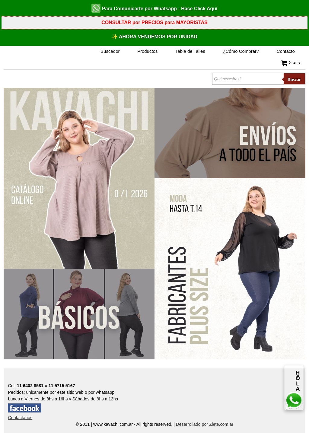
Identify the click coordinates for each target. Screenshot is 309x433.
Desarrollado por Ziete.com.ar (204, 424)
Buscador (109, 51)
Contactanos (20, 417)
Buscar (294, 79)
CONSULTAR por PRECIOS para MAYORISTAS (154, 22)
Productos (147, 51)
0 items (290, 62)
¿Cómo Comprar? (241, 51)
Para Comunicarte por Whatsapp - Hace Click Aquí (154, 8)
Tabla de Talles (190, 51)
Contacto (286, 51)
